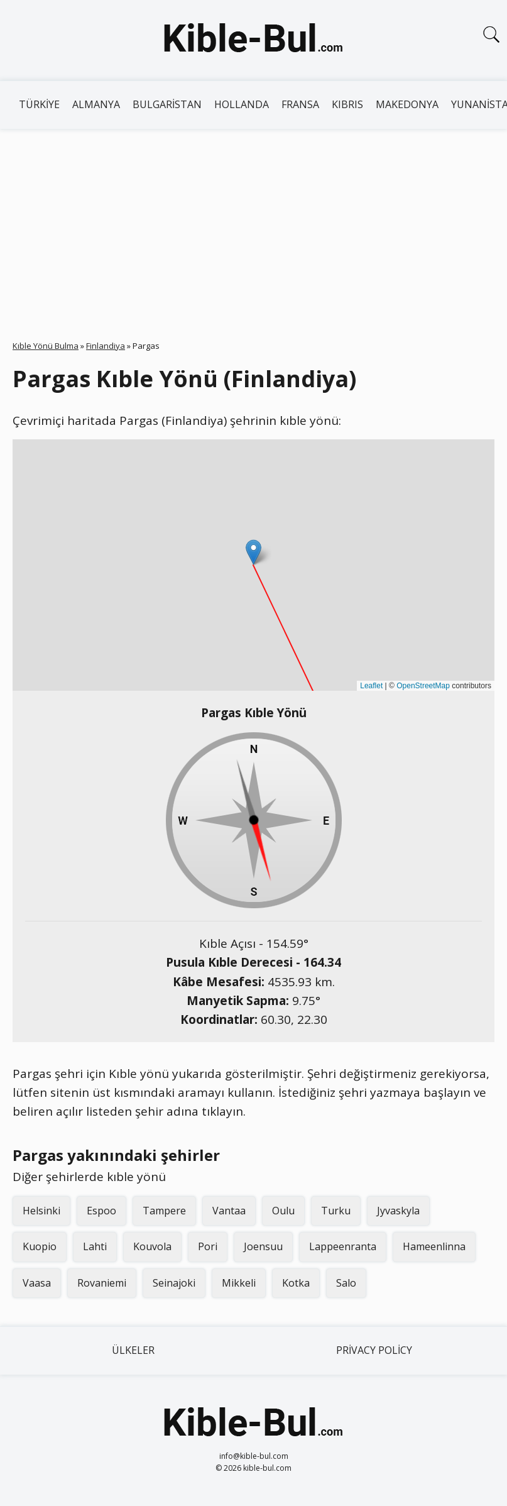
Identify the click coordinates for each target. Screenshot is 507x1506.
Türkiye (39, 104)
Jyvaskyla (398, 1210)
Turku (336, 1210)
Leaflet (371, 685)
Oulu (283, 1210)
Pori (207, 1246)
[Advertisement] (253, 223)
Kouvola (152, 1246)
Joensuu (263, 1246)
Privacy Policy (374, 1350)
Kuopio (40, 1246)
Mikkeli (239, 1283)
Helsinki (41, 1210)
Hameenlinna (434, 1246)
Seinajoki (174, 1283)
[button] (253, 552)
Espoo (101, 1210)
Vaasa (37, 1283)
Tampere (164, 1210)
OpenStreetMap (423, 685)
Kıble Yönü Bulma (46, 345)
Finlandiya (105, 345)
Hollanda (241, 104)
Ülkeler (133, 1350)
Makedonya (407, 104)
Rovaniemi (101, 1283)
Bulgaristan (167, 104)
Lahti (95, 1246)
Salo (346, 1283)
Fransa (300, 104)
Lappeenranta (342, 1246)
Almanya (96, 104)
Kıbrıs (347, 104)
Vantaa (229, 1210)
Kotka (296, 1283)
